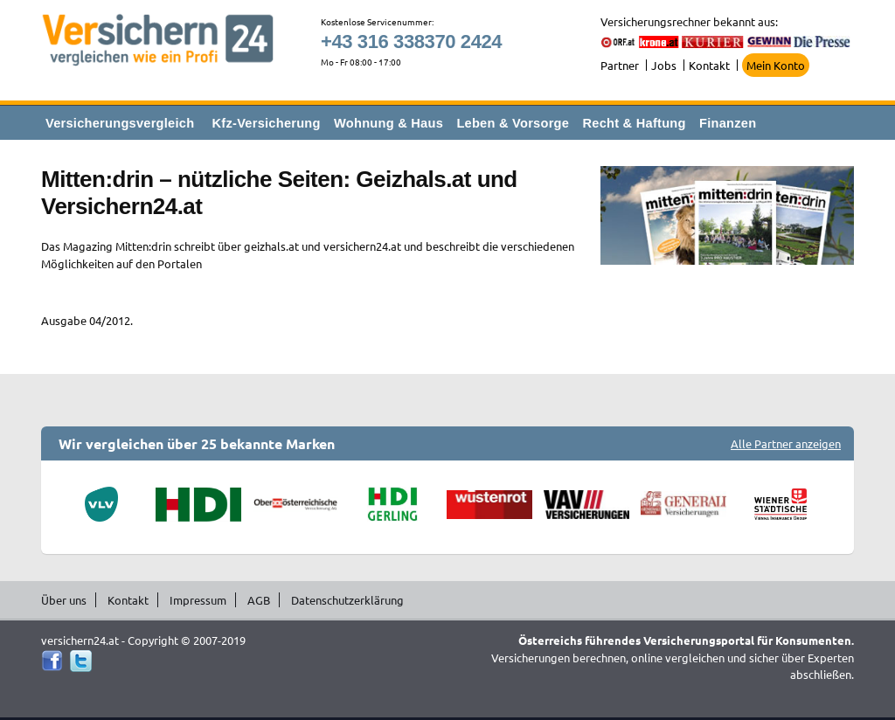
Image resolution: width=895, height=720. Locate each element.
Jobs (663, 65)
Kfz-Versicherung (266, 123)
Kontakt (709, 65)
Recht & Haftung (633, 123)
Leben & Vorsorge (512, 123)
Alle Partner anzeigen (786, 443)
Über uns (64, 599)
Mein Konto (775, 65)
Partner (619, 65)
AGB (258, 599)
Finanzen (727, 123)
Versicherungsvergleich (119, 123)
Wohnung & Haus (388, 123)
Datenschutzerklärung (347, 599)
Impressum (198, 599)
